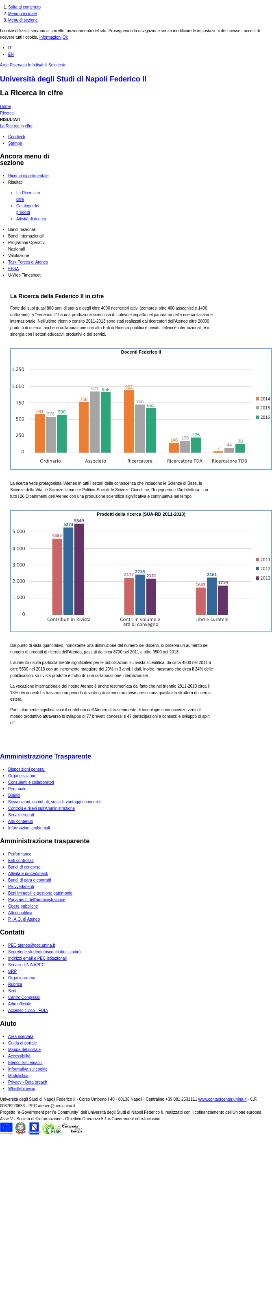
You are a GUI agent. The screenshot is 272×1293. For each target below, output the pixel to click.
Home (5, 106)
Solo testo (57, 65)
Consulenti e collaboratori (31, 782)
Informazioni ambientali (29, 828)
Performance (19, 854)
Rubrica (15, 984)
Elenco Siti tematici (25, 1062)
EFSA (13, 268)
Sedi (12, 991)
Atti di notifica (20, 912)
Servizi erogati (21, 815)
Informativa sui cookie (28, 1069)
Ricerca (7, 113)
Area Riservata (13, 65)
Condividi (16, 136)
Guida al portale (22, 1043)
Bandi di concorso (24, 867)
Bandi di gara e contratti (29, 880)
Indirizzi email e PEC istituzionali (37, 958)
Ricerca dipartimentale (28, 176)
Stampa (15, 143)
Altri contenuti (20, 821)
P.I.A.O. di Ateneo (24, 919)
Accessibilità (19, 1056)
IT (10, 48)
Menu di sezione (23, 20)
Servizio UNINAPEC (26, 965)
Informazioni (50, 37)
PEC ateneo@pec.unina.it (31, 945)
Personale (17, 789)
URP (12, 971)
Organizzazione (22, 776)
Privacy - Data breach (27, 1082)
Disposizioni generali (27, 769)
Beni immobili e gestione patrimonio (40, 893)
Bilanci (14, 795)
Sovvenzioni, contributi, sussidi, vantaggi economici (54, 802)
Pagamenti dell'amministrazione (36, 899)
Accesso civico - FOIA (28, 1010)
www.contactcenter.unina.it (222, 1099)
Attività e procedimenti (28, 873)
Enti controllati (21, 860)
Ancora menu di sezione (24, 159)
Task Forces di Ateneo (28, 262)
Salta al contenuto (24, 7)
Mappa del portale (24, 1049)
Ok (65, 37)
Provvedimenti (21, 886)
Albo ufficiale (19, 1004)
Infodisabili (37, 65)
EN (11, 54)
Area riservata (20, 1036)
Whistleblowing (21, 1088)
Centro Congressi (24, 997)
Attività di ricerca (31, 219)
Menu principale (22, 13)
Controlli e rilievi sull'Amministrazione (41, 808)
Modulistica (18, 1075)
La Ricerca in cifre (31, 93)
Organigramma (21, 978)
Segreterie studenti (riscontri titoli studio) (44, 952)
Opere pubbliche (23, 906)
